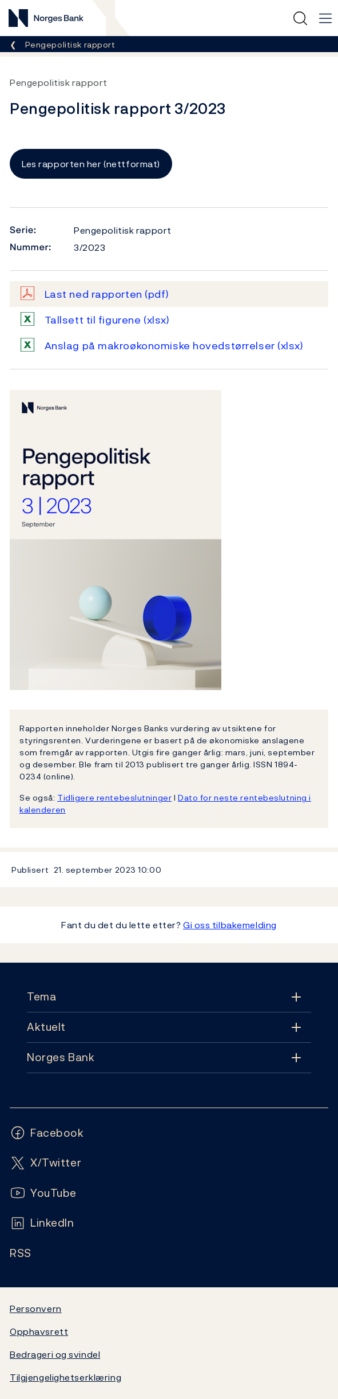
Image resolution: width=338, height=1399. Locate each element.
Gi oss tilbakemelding (230, 925)
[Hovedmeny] (325, 18)
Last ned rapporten (107, 294)
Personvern (36, 1308)
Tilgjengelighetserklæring (65, 1377)
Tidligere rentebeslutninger (114, 797)
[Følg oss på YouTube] (43, 1193)
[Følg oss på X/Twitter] (45, 1162)
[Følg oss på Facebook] (47, 1133)
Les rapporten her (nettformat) (91, 164)
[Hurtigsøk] (300, 18)
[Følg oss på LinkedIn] (42, 1223)
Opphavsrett (39, 1331)
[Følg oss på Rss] (20, 1253)
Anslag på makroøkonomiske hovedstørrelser (174, 345)
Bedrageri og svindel (55, 1354)
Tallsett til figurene (107, 320)
